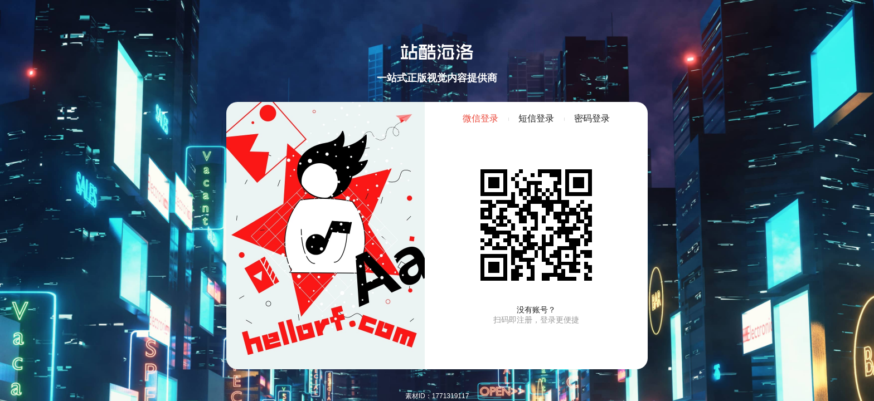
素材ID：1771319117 (437, 396)
